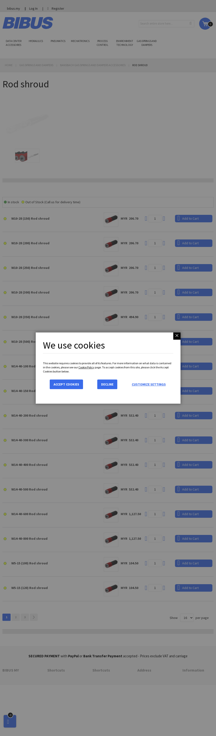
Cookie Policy (86, 367)
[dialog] (108, 368)
